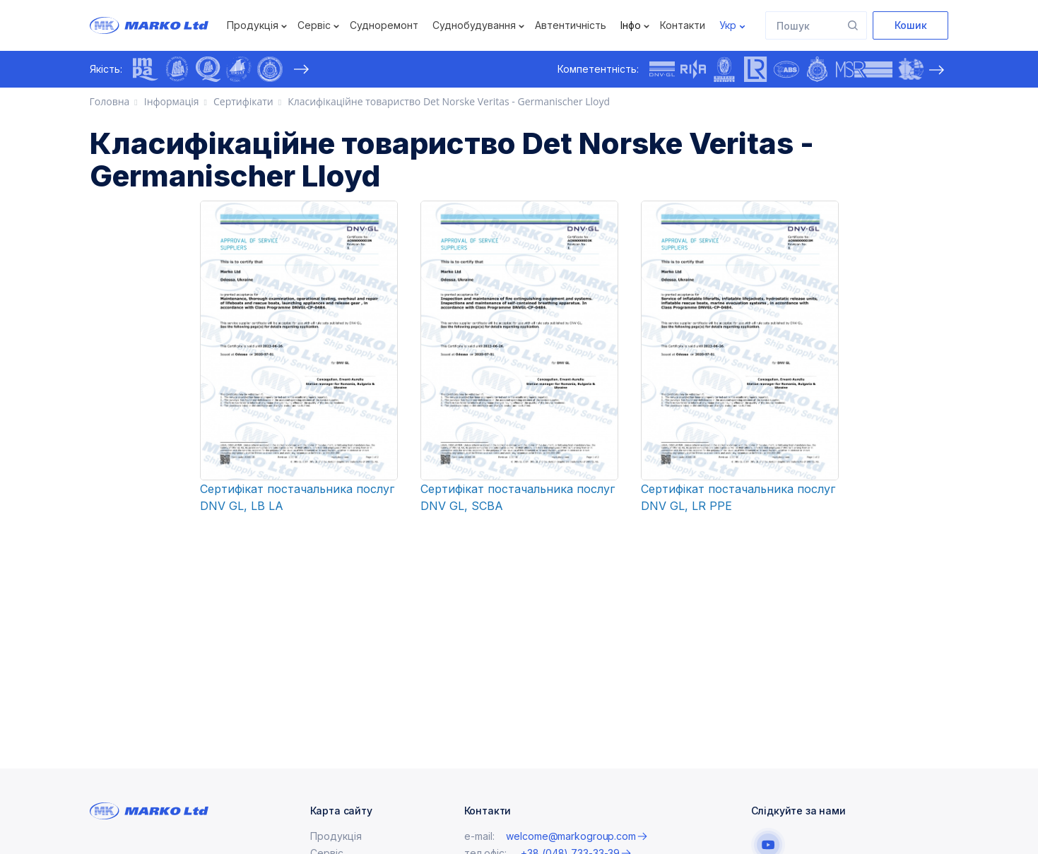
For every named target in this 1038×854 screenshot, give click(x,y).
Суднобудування (474, 25)
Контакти (682, 25)
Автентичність (570, 25)
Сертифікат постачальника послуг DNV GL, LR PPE (738, 497)
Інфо (630, 25)
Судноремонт (384, 25)
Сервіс (314, 25)
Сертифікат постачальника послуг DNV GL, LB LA (297, 497)
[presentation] (301, 69)
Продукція (252, 25)
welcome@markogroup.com (570, 836)
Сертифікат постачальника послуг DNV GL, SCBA (517, 497)
